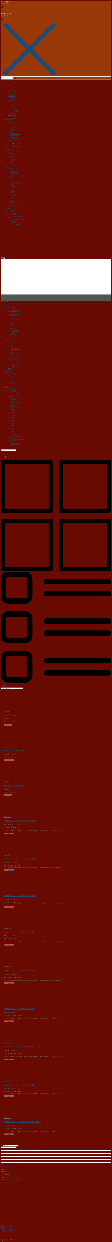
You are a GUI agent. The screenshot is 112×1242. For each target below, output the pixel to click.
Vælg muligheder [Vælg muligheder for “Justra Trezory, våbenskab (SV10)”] (9, 1021)
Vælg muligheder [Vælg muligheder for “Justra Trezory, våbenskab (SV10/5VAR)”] (9, 1059)
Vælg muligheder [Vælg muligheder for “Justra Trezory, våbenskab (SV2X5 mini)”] (9, 1134)
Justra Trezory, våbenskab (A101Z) (20, 820)
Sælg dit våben (12, 214)
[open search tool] (28, 75)
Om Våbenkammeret (6, 1225)
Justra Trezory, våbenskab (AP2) (19, 970)
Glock (13, 186)
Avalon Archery (15, 203)
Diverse (10, 156)
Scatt (12, 199)
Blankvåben (7, 85)
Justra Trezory (15, 200)
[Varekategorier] (56, 1153)
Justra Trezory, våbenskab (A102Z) (20, 859)
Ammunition (14, 138)
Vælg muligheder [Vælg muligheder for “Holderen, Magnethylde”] (9, 760)
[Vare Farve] (56, 1159)
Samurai (13, 118)
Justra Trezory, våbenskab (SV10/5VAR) (22, 1047)
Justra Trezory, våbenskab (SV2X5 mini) (22, 1121)
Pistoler (10, 121)
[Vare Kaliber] (56, 1162)
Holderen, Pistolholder (14, 785)
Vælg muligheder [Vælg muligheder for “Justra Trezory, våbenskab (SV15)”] (9, 1096)
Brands (6, 167)
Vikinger (10, 100)
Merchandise (14, 161)
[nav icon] (3, 258)
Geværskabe (14, 165)
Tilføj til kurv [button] (8, 725)
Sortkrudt (10, 132)
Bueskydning (11, 202)
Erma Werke (14, 184)
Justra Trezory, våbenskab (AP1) (19, 932)
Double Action (15, 127)
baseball (13, 154)
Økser (13, 92)
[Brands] (56, 1150)
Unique (13, 191)
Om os (6, 206)
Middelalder (11, 96)
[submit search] (14, 78)
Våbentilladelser (15, 224)
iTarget (13, 197)
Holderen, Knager (12, 715)
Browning (14, 180)
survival (13, 88)
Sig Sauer (14, 189)
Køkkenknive (15, 94)
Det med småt (11, 218)
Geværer (10, 149)
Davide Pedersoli (16, 183)
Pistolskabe (14, 164)
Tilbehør (17, 146)
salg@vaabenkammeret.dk (12, 1179)
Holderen (13, 195)
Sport (9, 153)
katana (16, 110)
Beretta (13, 123)
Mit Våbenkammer (6, 1)
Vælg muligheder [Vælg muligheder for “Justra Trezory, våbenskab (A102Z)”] (9, 870)
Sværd (13, 97)
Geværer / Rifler (15, 134)
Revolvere (10, 126)
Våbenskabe (11, 162)
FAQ (12, 210)
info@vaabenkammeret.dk (12, 1177)
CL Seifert (14, 170)
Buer (12, 142)
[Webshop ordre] (12, 688)
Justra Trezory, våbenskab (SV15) (19, 1085)
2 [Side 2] (4, 1139)
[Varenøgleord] (56, 1156)
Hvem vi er (11, 208)
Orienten (10, 107)
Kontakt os (14, 213)
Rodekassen (7, 151)
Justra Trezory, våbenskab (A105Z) (20, 895)
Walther (13, 192)
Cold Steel (14, 172)
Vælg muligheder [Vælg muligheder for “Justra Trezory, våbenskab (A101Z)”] (9, 833)
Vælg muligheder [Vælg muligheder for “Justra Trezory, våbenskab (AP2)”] (9, 983)
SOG (12, 175)
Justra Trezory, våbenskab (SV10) (19, 1008)
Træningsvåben (12, 115)
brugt (12, 157)
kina (12, 113)
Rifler (9, 148)
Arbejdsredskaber (13, 91)
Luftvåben (10, 140)
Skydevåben (7, 119)
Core (12, 205)
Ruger (13, 124)
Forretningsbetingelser (17, 219)
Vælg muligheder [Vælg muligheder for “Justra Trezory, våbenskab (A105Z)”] (9, 907)
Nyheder (13, 211)
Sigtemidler (18, 143)
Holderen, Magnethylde (14, 750)
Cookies (13, 221)
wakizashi (17, 111)
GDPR (13, 222)
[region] (56, 280)
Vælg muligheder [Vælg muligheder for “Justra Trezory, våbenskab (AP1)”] (9, 945)
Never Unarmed (15, 173)
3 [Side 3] (4, 1140)
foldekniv (14, 89)
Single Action (15, 129)
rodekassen (14, 159)
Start (5, 456)
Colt (12, 181)
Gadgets (6, 711)
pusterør (13, 145)
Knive (9, 86)
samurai (13, 108)
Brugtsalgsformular (16, 216)
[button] (5, 82)
